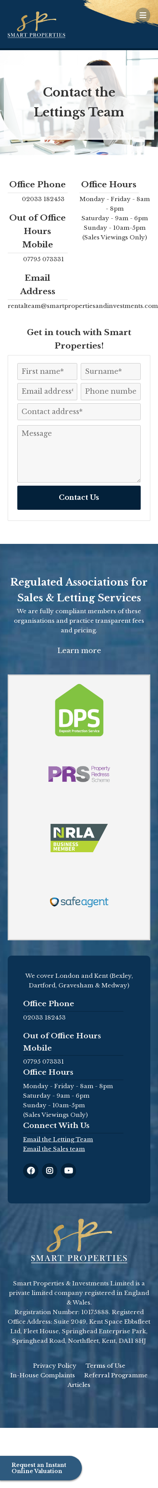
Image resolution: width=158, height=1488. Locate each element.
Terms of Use (105, 1365)
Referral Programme (116, 1375)
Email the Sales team (54, 1148)
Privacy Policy (55, 1365)
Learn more (79, 651)
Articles (79, 1384)
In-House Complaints (42, 1375)
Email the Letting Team (58, 1139)
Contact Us (79, 497)
